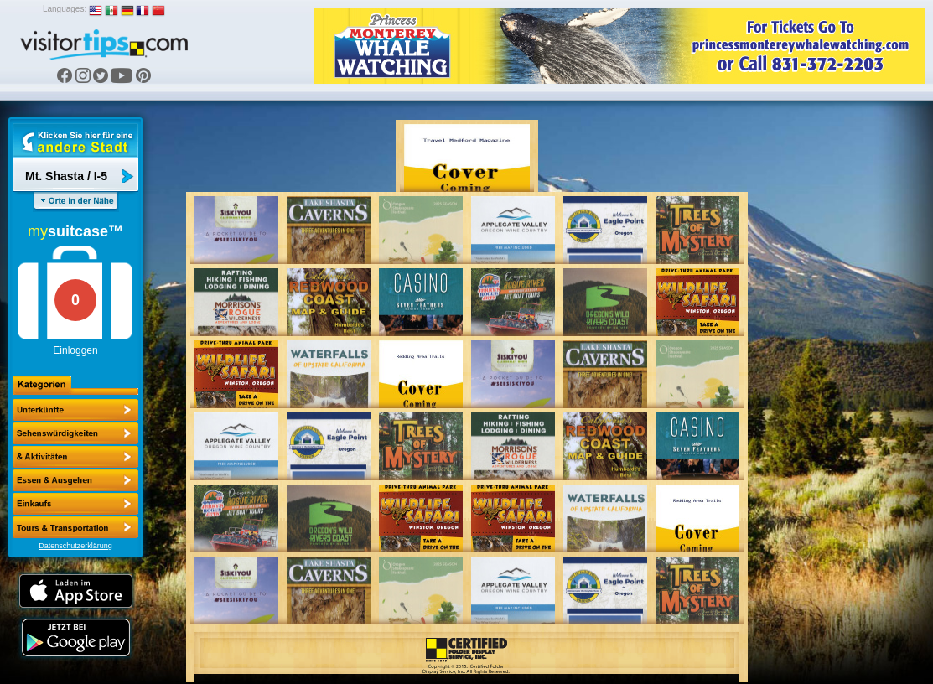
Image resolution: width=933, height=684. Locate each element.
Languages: (64, 8)
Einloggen (75, 350)
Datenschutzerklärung (75, 546)
